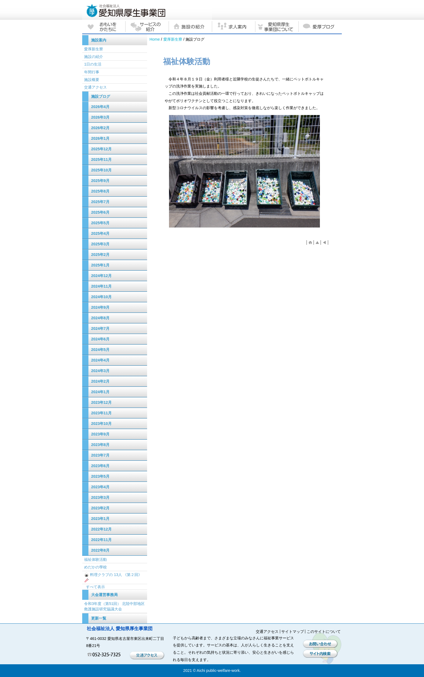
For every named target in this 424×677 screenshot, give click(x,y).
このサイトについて (324, 631)
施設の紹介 (93, 56)
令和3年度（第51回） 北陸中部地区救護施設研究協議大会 (114, 606)
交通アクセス (95, 87)
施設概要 (91, 79)
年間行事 (91, 72)
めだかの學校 (95, 567)
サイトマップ (292, 631)
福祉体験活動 (95, 559)
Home (155, 39)
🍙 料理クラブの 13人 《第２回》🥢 (113, 577)
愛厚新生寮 (172, 39)
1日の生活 (92, 64)
